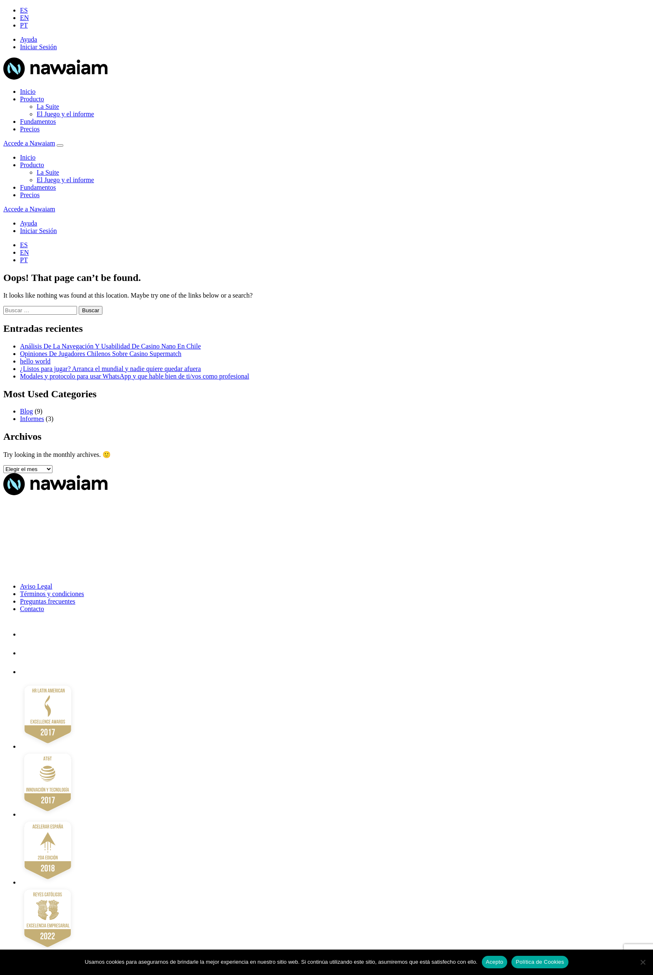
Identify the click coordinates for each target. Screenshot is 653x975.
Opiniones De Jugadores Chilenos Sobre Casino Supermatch (101, 353)
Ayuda (28, 39)
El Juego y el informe (65, 114)
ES (24, 10)
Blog (26, 411)
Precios (30, 129)
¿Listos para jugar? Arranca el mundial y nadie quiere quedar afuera (110, 368)
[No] (642, 962)
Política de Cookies (540, 962)
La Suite (48, 106)
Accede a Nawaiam (29, 143)
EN (24, 17)
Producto (32, 99)
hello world (35, 361)
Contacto (32, 608)
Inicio (27, 91)
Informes (32, 418)
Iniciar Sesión (38, 46)
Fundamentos (38, 121)
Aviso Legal (36, 586)
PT (24, 25)
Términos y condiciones (52, 593)
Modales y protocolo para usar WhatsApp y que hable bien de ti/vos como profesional (134, 376)
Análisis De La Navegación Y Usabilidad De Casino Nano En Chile (110, 346)
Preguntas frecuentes (47, 601)
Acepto (494, 962)
